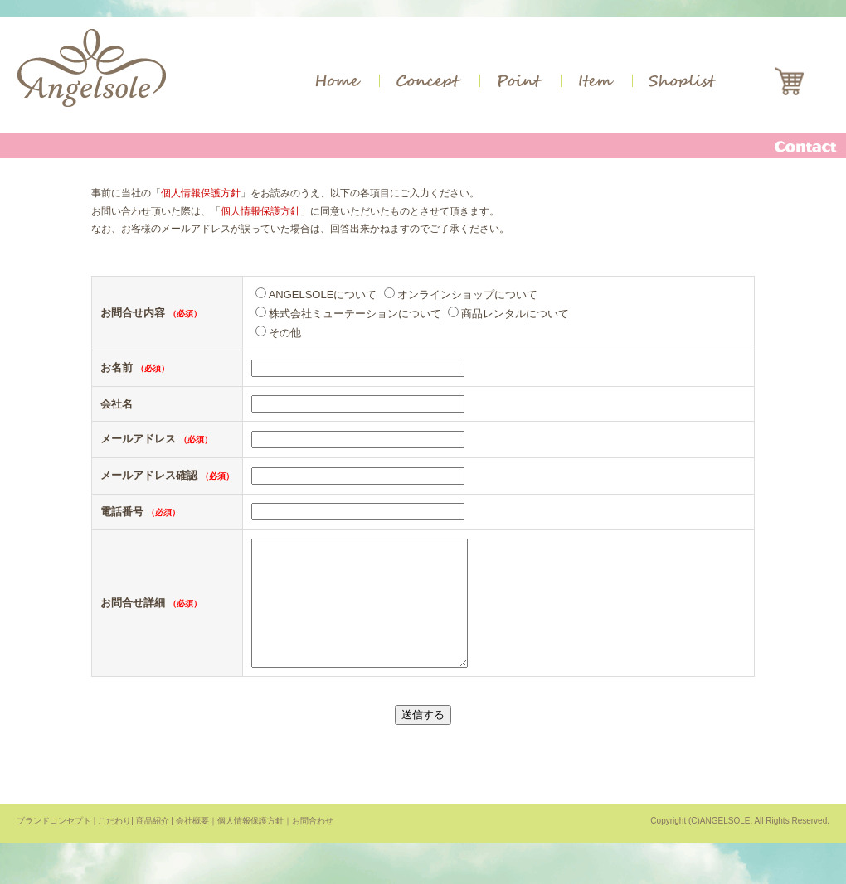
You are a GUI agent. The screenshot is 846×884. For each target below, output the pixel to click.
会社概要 (192, 845)
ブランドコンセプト (54, 845)
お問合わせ (312, 845)
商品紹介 (152, 845)
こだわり (114, 845)
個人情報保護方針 (201, 193)
